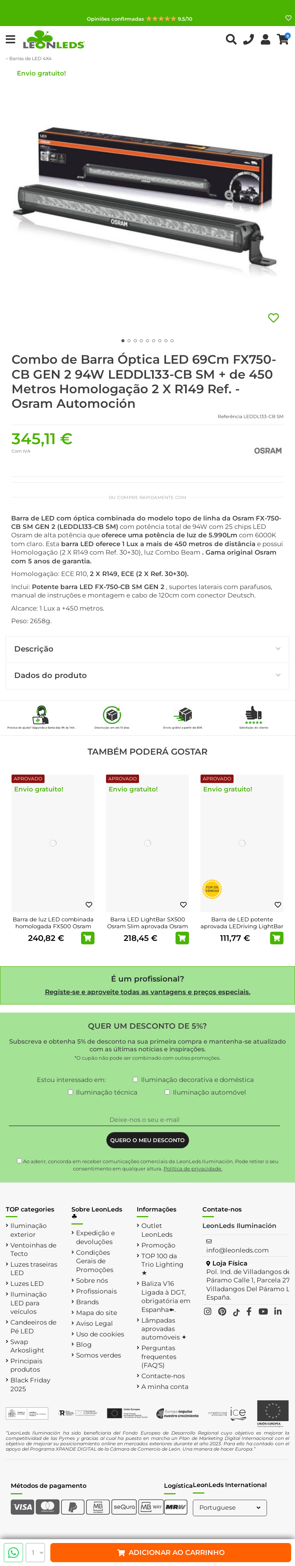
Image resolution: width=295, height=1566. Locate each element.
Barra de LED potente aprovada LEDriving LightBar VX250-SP (242, 926)
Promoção (158, 1245)
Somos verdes (98, 1355)
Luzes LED (27, 1283)
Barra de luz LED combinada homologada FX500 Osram (53, 923)
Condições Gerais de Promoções (94, 1261)
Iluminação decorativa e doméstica (197, 1079)
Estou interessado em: (71, 1079)
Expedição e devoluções (95, 1237)
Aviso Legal (94, 1323)
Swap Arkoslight (27, 1346)
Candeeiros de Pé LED (33, 1326)
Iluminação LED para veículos (28, 1302)
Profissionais (96, 1291)
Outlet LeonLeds (156, 1230)
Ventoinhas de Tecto (33, 1249)
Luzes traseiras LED (33, 1269)
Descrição (147, 648)
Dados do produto (147, 675)
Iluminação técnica (107, 1092)
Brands (87, 1302)
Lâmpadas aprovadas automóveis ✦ (164, 1328)
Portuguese (230, 1507)
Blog (84, 1344)
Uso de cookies (100, 1334)
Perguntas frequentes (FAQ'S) (158, 1356)
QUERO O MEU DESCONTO (147, 1140)
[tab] (147, 649)
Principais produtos (26, 1365)
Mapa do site (96, 1312)
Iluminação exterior (28, 1230)
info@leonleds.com (237, 1250)
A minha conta (165, 1386)
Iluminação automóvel (209, 1092)
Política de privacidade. (193, 1168)
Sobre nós (92, 1280)
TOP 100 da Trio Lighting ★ (162, 1264)
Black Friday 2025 (30, 1384)
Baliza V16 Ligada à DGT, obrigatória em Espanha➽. (166, 1296)
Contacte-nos (163, 1376)
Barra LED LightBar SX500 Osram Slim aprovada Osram (147, 923)
